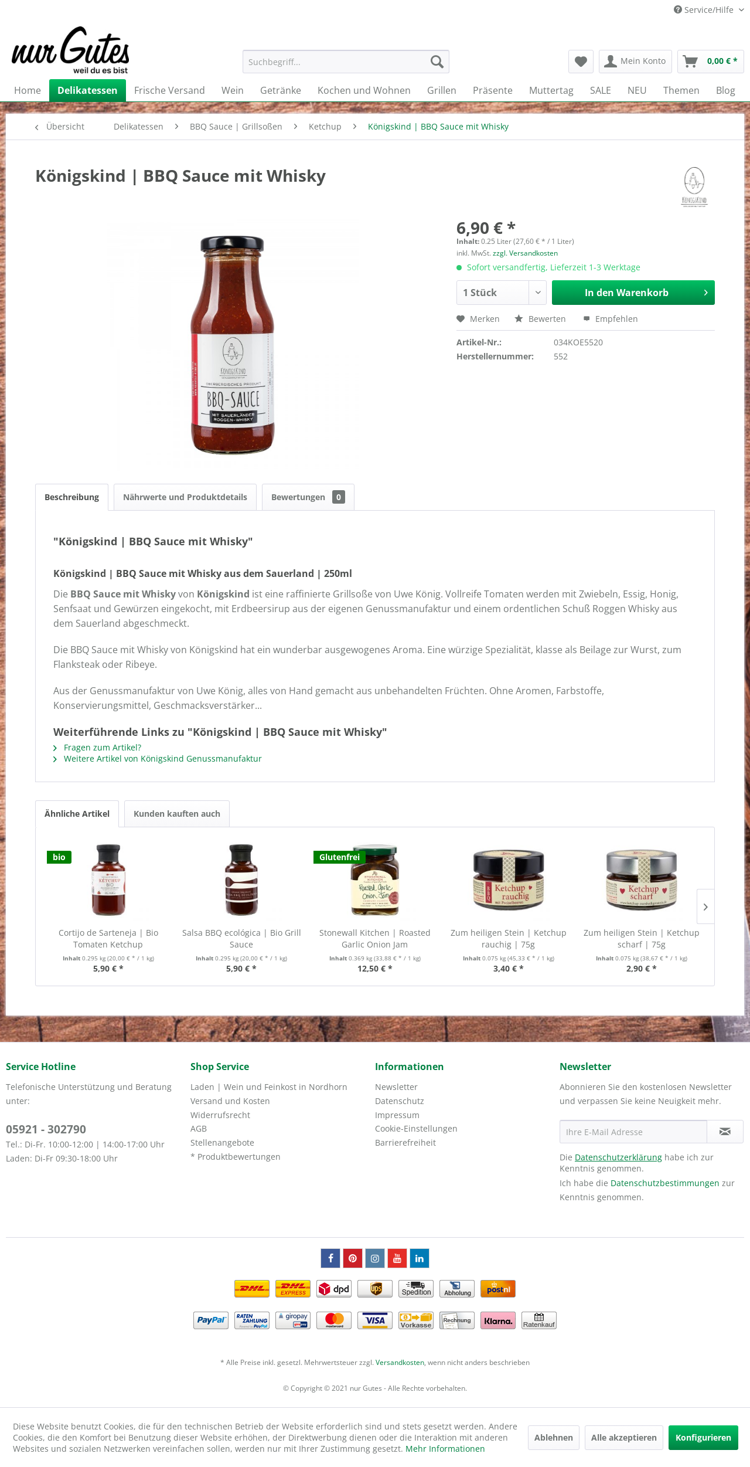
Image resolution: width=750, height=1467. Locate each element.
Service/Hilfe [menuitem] (705, 9)
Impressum (397, 1114)
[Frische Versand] (169, 90)
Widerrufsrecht (220, 1114)
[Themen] (681, 90)
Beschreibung (72, 496)
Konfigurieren (703, 1437)
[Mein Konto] (635, 61)
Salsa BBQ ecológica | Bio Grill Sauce (241, 938)
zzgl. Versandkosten (525, 253)
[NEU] (637, 90)
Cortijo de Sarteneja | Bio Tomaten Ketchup (108, 938)
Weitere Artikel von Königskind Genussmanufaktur (157, 758)
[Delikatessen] (87, 90)
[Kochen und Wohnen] (364, 90)
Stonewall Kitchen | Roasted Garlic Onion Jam (375, 938)
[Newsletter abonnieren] (725, 1131)
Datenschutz (399, 1100)
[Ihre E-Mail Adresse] (633, 1131)
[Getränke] (280, 90)
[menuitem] (346, 61)
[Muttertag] (551, 90)
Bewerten (541, 318)
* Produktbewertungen (235, 1156)
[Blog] (726, 90)
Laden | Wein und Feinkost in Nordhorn (268, 1086)
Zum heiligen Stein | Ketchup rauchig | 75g (509, 938)
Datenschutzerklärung (618, 1157)
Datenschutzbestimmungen (665, 1182)
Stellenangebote (222, 1142)
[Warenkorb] (710, 61)
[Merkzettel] (581, 61)
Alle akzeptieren (624, 1437)
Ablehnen (553, 1437)
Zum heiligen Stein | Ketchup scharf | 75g (642, 938)
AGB (198, 1128)
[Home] (27, 90)
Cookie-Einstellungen (416, 1128)
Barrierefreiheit (405, 1142)
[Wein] (232, 90)
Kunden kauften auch (177, 813)
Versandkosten (400, 1362)
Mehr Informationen (445, 1448)
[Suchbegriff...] (346, 61)
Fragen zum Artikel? (97, 747)
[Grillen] (442, 90)
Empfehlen (610, 318)
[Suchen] (437, 61)
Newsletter (396, 1086)
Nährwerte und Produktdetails (185, 496)
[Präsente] (493, 90)
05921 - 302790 (46, 1129)
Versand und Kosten (230, 1100)
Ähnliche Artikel (77, 813)
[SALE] (600, 90)
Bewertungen (308, 497)
